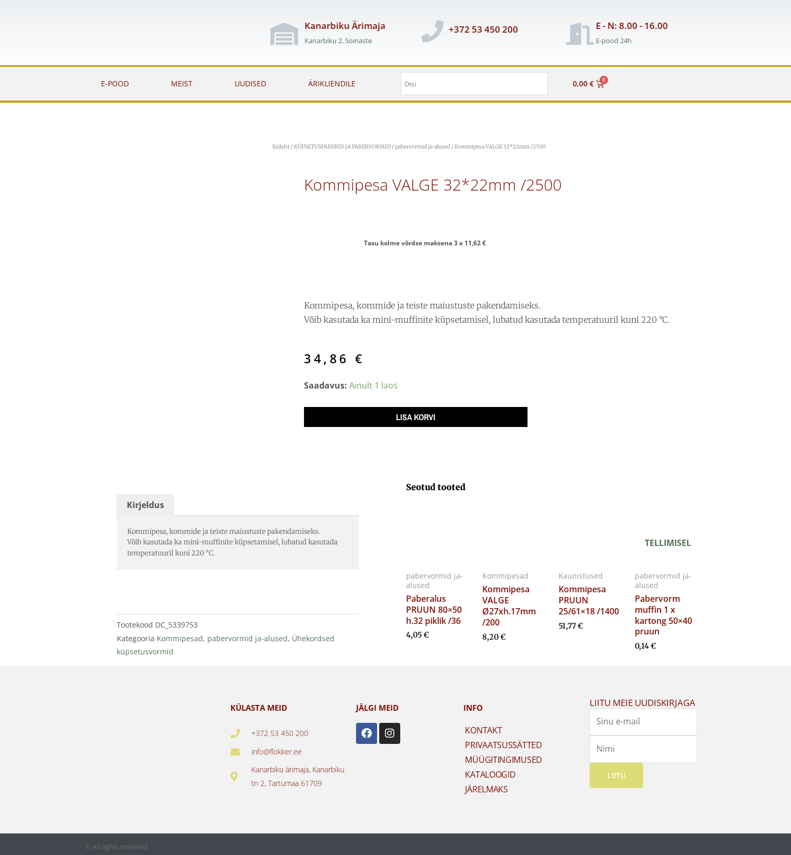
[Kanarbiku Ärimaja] (284, 34)
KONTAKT (483, 726)
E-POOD (115, 83)
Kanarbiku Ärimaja (345, 25)
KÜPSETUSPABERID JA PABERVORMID (342, 146)
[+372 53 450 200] (432, 31)
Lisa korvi (415, 417)
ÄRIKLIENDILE (332, 83)
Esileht (281, 146)
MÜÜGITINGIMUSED (503, 756)
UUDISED (250, 83)
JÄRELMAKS (486, 785)
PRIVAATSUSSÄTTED (503, 741)
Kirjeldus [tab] (145, 500)
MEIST (181, 83)
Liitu (616, 771)
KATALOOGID (490, 771)
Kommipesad (180, 634)
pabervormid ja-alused (422, 146)
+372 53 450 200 (483, 29)
